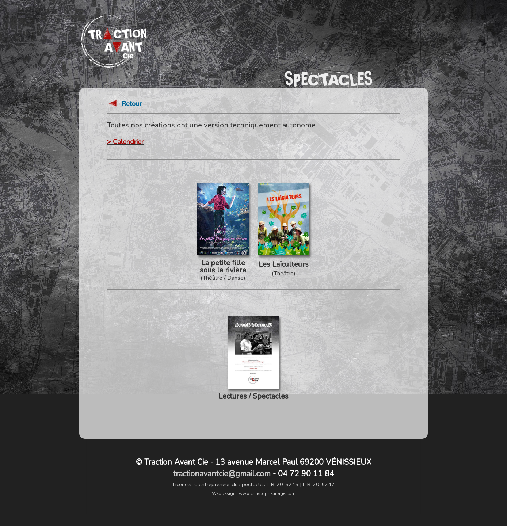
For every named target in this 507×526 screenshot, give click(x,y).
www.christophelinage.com (267, 493)
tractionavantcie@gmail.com (222, 473)
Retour (124, 106)
